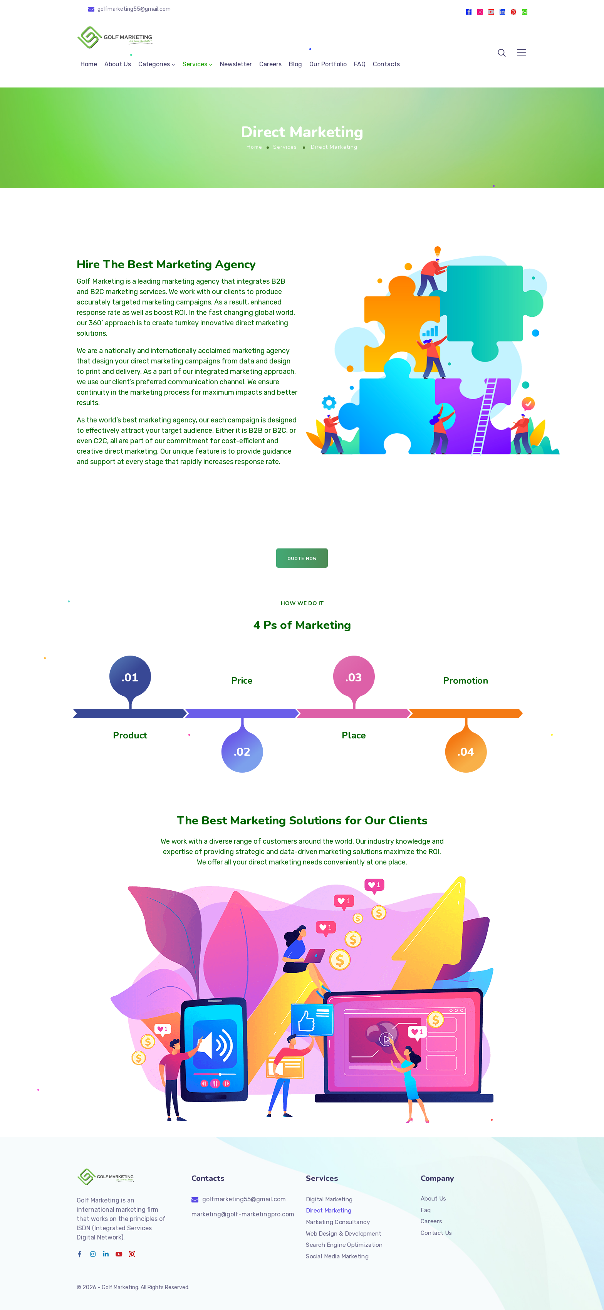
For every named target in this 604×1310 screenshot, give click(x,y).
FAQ (360, 64)
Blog (295, 64)
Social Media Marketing (337, 1256)
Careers (270, 64)
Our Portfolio (328, 64)
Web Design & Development (343, 1233)
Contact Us (436, 1232)
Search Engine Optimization (344, 1244)
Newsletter (236, 64)
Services (195, 64)
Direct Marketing (329, 1210)
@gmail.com (155, 9)
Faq (426, 1209)
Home (89, 64)
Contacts (386, 64)
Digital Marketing (329, 1199)
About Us (117, 64)
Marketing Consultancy (338, 1222)
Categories (154, 64)
